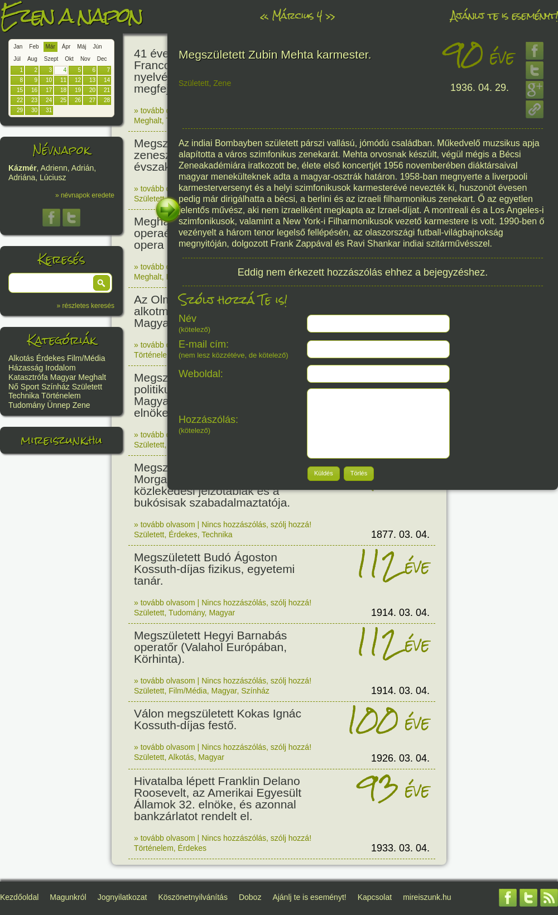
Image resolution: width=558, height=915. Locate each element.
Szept (51, 59)
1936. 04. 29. (479, 87)
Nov (85, 59)
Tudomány (26, 405)
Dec (102, 59)
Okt (69, 59)
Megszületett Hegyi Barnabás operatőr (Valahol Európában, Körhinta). (210, 646)
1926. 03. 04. (400, 758)
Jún (97, 47)
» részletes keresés (85, 306)
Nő (13, 386)
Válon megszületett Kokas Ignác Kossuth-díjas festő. (217, 719)
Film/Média (86, 358)
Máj (81, 47)
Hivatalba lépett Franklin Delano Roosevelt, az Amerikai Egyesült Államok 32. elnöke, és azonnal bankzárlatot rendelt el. (217, 798)
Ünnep (58, 405)
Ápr (66, 47)
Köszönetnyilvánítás (193, 897)
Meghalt (92, 377)
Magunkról (68, 897)
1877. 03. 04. (400, 534)
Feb (34, 47)
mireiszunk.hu (61, 440)
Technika (23, 395)
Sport (30, 386)
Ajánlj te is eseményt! (504, 15)
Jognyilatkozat (122, 897)
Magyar (63, 377)
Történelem (61, 395)
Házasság (25, 367)
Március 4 (297, 15)
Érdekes (50, 358)
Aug (32, 59)
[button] (101, 283)
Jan (17, 47)
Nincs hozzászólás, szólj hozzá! (256, 524)
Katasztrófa (28, 377)
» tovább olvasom (164, 110)
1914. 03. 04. (400, 612)
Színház (55, 386)
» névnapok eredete (84, 195)
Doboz (250, 897)
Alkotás (21, 358)
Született (87, 386)
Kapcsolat (375, 897)
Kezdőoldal (19, 897)
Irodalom (60, 367)
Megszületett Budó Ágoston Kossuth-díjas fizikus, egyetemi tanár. (214, 568)
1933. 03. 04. (400, 848)
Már (50, 47)
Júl (17, 59)
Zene (81, 405)
